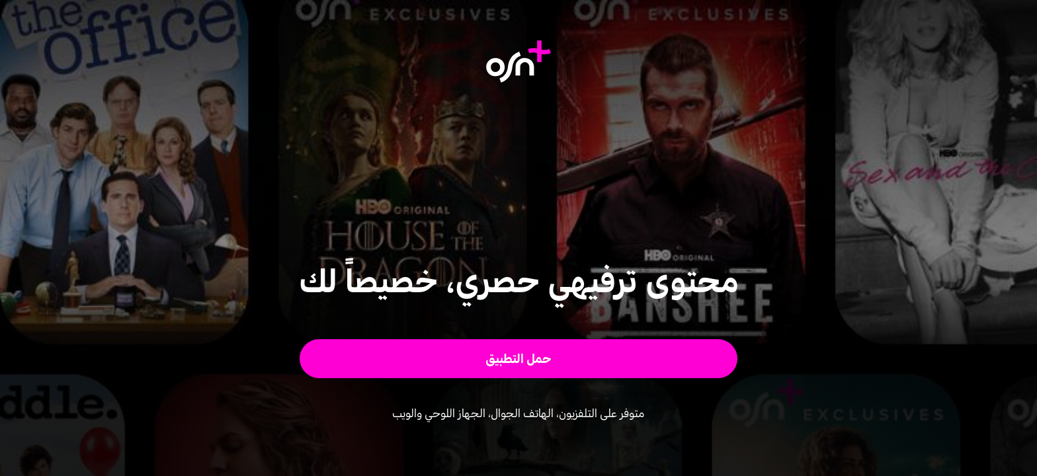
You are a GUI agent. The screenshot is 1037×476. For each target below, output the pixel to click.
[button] (519, 358)
